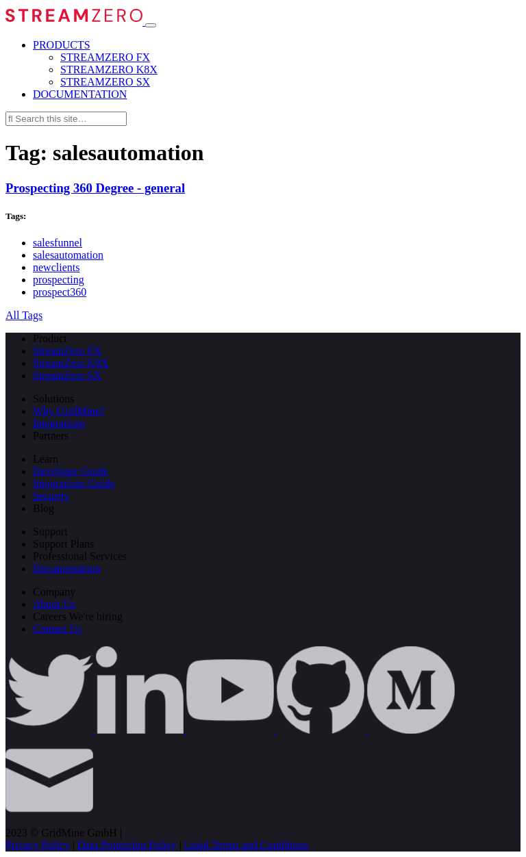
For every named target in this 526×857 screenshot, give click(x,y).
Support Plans (63, 544)
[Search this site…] (66, 119)
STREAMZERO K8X (109, 69)
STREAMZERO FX (105, 57)
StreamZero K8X (71, 363)
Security (51, 496)
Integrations (59, 423)
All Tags (23, 315)
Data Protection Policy (127, 845)
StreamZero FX (67, 351)
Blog (43, 508)
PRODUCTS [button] (61, 45)
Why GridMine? (69, 411)
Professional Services (80, 556)
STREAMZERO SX (105, 82)
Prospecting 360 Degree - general (95, 188)
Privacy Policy (37, 845)
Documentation (67, 568)
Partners (50, 436)
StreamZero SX (67, 375)
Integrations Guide (74, 483)
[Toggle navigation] (150, 25)
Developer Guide (70, 471)
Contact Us (57, 629)
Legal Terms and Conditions (246, 845)
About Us (54, 604)
